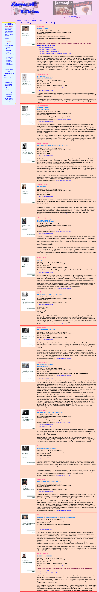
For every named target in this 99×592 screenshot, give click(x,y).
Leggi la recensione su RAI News (47, 49)
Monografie (9, 94)
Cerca (40, 20)
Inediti (7, 66)
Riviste (8, 43)
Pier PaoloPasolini (7, 37)
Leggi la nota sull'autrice (44, 426)
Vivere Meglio (9, 58)
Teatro (7, 52)
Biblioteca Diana (8, 77)
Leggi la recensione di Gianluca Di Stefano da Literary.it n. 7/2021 (55, 53)
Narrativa (8, 48)
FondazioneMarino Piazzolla (9, 24)
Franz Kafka (8, 29)
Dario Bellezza (8, 28)
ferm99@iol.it (33, 18)
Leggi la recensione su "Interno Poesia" (48, 51)
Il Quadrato (9, 101)
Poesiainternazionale (9, 64)
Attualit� (8, 50)
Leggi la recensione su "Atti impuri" (47, 573)
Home (19, 20)
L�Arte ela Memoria (9, 61)
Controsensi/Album (9, 73)
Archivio (26, 20)
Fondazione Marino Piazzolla (63, 41)
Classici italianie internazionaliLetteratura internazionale (10, 55)
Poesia (8, 47)
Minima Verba (8, 82)
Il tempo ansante (8, 75)
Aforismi (8, 96)
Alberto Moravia (9, 31)
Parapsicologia (9, 92)
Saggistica (9, 87)
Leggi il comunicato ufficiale (46, 45)
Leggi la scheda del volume (45, 47)
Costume (8, 89)
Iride (9, 71)
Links (34, 20)
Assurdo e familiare (9, 80)
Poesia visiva (8, 32)
